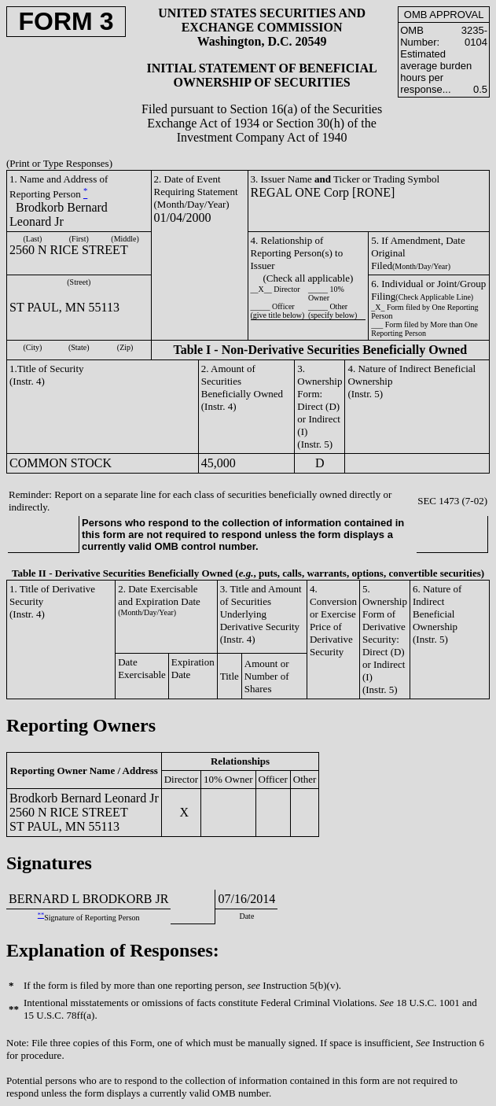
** (41, 915)
